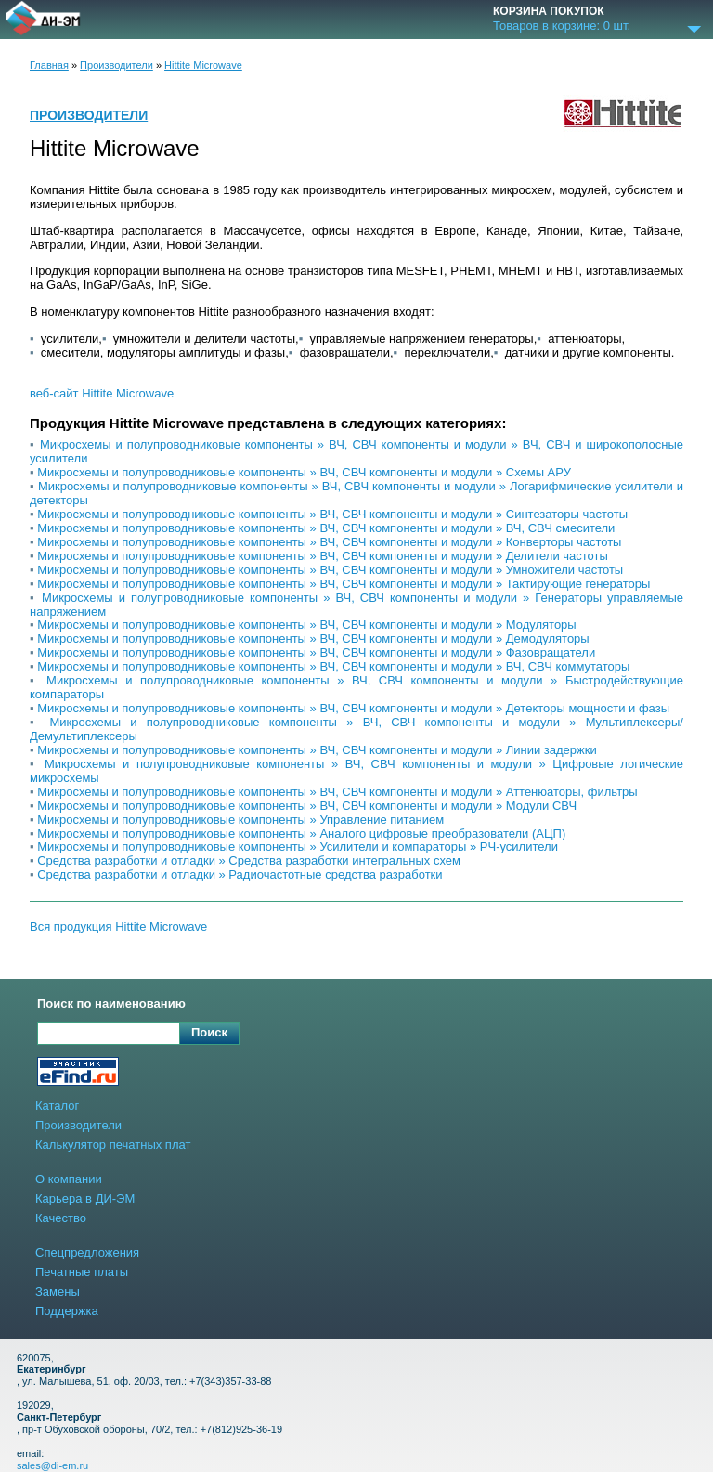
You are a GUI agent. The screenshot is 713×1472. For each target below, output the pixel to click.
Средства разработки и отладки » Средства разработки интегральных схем (248, 860)
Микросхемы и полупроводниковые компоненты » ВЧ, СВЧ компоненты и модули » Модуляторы (306, 625)
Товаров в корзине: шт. (561, 26)
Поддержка (66, 1311)
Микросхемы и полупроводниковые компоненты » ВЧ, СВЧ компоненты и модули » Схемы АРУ (304, 472)
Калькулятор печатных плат (112, 1145)
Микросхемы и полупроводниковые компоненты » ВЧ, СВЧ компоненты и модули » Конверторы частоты (329, 542)
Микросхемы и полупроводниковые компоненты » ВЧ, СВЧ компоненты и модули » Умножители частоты (330, 570)
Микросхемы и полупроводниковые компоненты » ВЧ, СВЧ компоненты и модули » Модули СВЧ (307, 806)
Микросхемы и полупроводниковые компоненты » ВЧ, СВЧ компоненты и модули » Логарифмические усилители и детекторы (356, 493)
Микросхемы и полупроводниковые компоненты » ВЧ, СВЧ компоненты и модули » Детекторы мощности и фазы (353, 708)
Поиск (209, 1032)
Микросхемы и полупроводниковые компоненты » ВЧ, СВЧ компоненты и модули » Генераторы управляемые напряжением (356, 605)
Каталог (57, 1106)
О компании (68, 1179)
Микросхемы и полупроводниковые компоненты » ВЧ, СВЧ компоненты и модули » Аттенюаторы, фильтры (337, 792)
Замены (57, 1291)
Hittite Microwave (203, 65)
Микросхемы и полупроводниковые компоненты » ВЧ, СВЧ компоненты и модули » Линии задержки (317, 750)
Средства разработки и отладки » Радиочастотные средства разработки (239, 874)
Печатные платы (81, 1272)
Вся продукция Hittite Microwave (118, 926)
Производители (116, 65)
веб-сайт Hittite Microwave (102, 393)
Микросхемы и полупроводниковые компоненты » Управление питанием (240, 820)
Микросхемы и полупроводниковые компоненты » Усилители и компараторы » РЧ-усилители (297, 846)
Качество (60, 1218)
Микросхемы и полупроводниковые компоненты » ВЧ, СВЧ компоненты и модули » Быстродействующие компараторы (356, 687)
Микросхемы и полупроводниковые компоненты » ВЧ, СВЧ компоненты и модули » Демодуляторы (313, 638)
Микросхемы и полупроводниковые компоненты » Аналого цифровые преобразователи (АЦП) (301, 833)
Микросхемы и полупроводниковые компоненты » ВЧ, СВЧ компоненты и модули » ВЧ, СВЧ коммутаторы (333, 666)
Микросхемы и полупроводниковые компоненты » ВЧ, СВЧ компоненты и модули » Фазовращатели (316, 652)
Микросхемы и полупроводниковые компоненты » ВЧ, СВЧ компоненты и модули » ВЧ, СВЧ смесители (326, 528)
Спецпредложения (87, 1252)
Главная (49, 65)
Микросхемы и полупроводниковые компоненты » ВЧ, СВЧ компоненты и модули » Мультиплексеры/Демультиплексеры (356, 729)
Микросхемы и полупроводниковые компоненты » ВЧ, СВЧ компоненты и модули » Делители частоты (322, 556)
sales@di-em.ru (52, 1465)
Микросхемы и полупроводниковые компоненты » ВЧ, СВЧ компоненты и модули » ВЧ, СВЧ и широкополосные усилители (356, 451)
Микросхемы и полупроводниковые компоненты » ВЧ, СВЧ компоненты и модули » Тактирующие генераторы (343, 584)
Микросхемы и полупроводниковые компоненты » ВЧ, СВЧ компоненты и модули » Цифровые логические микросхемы (356, 771)
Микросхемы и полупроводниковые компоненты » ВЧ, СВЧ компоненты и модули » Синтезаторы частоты (332, 514)
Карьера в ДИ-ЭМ (85, 1198)
